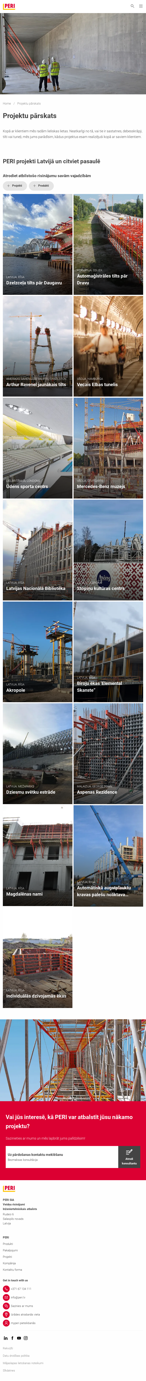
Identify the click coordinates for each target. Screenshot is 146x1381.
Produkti (8, 1244)
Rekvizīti (8, 1348)
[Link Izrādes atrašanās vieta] (73, 1314)
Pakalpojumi (10, 1250)
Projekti (7, 1257)
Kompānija (9, 1263)
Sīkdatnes (9, 1370)
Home (7, 103)
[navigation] (73, 1157)
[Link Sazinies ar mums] (73, 1306)
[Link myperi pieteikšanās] (73, 1323)
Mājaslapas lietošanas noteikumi (23, 1363)
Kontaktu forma (12, 1269)
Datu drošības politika (16, 1355)
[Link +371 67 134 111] (73, 1289)
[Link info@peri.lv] (73, 1297)
